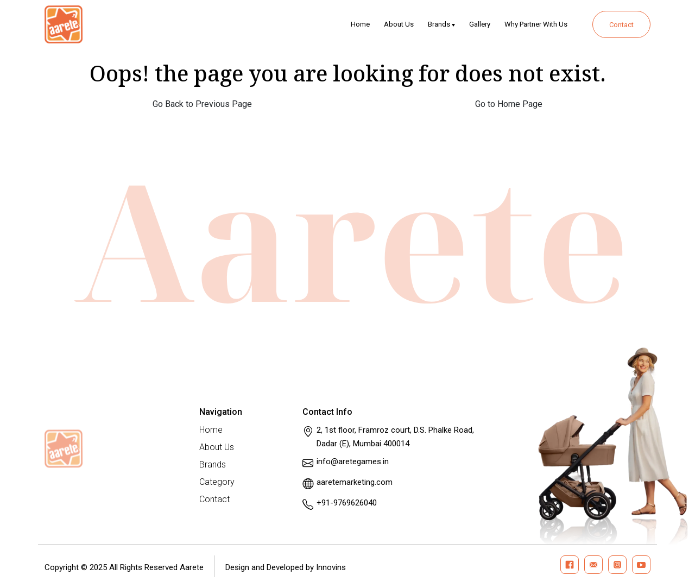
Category (217, 482)
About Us (399, 24)
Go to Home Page (508, 104)
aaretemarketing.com (355, 482)
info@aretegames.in (353, 461)
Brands (439, 24)
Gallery (479, 24)
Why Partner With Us (535, 24)
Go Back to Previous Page (202, 104)
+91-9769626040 (347, 503)
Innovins (331, 567)
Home (360, 24)
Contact (621, 25)
